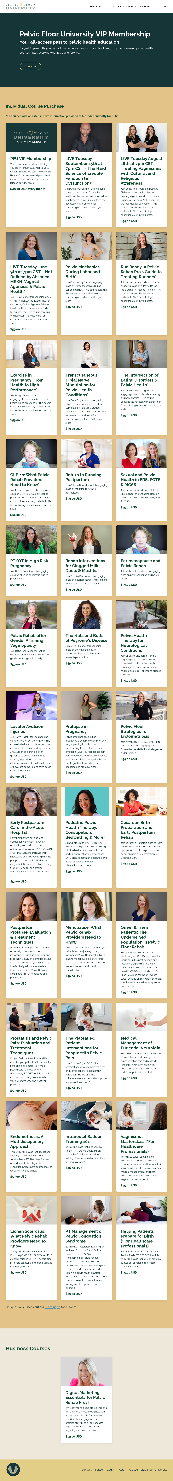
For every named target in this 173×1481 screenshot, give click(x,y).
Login (110, 1470)
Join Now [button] (30, 67)
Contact (86, 1470)
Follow (99, 1470)
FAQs (120, 1470)
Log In (162, 6)
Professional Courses (99, 6)
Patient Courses (125, 6)
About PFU (145, 6)
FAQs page (57, 1308)
